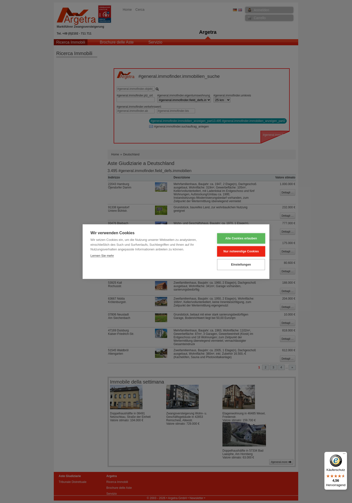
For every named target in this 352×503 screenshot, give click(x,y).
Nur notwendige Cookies (237, 251)
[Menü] (344, 455)
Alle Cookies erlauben (237, 238)
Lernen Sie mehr (102, 255)
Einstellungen (237, 264)
